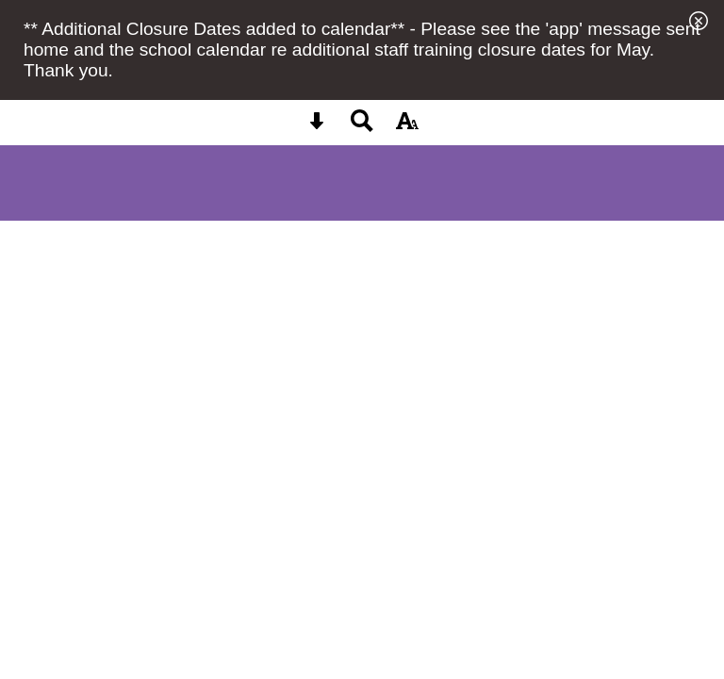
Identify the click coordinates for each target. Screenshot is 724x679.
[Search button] (362, 127)
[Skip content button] (316, 127)
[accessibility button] (407, 127)
